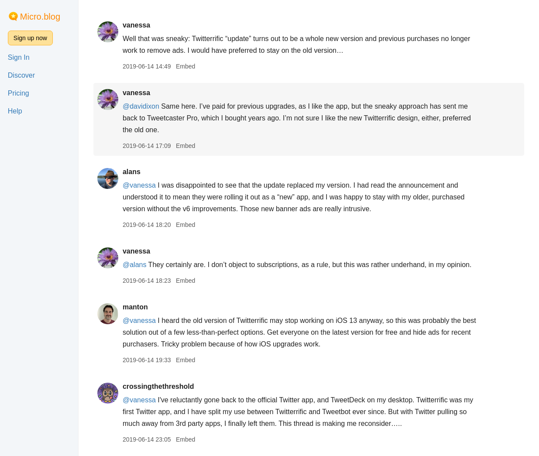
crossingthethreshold (158, 386)
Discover (21, 75)
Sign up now (30, 37)
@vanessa (139, 185)
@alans (135, 264)
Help (15, 111)
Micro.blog (40, 16)
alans (132, 171)
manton (135, 307)
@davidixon (141, 106)
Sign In (19, 57)
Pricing (18, 93)
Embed (185, 66)
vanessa (136, 25)
